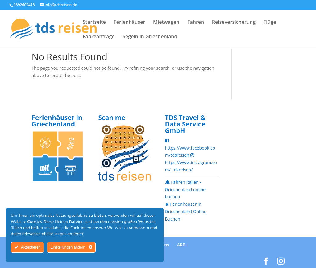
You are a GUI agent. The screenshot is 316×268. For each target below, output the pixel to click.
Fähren (195, 22)
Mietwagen (166, 22)
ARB (181, 245)
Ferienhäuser (129, 22)
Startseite (94, 22)
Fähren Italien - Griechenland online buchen (185, 189)
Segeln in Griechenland (150, 37)
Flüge (270, 22)
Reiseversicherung (234, 22)
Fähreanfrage (99, 37)
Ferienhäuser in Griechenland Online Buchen (185, 211)
